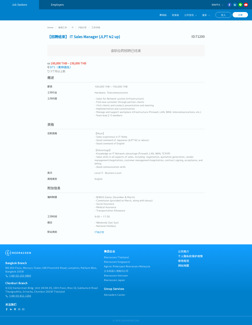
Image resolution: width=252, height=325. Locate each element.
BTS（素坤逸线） (61, 67)
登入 (223, 15)
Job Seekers (19, 5)
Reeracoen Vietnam (116, 275)
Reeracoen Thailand (116, 257)
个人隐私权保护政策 (190, 256)
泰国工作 (62, 27)
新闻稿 (163, 15)
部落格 (175, 15)
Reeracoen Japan (114, 280)
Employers (57, 5)
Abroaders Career (114, 294)
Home (50, 27)
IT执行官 (82, 27)
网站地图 (183, 265)
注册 (240, 14)
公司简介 (183, 251)
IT (73, 27)
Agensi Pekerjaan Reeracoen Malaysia (127, 266)
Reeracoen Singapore (117, 261)
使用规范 (183, 260)
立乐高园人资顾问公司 (116, 270)
